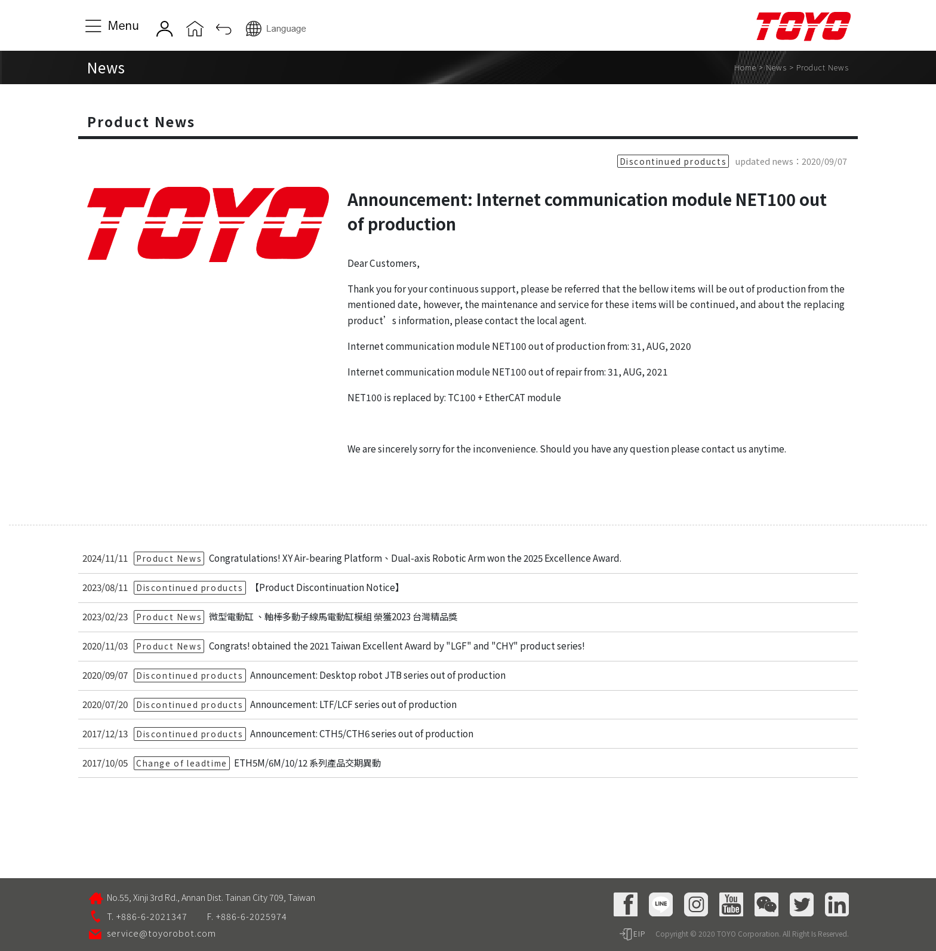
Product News (822, 67)
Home (745, 67)
